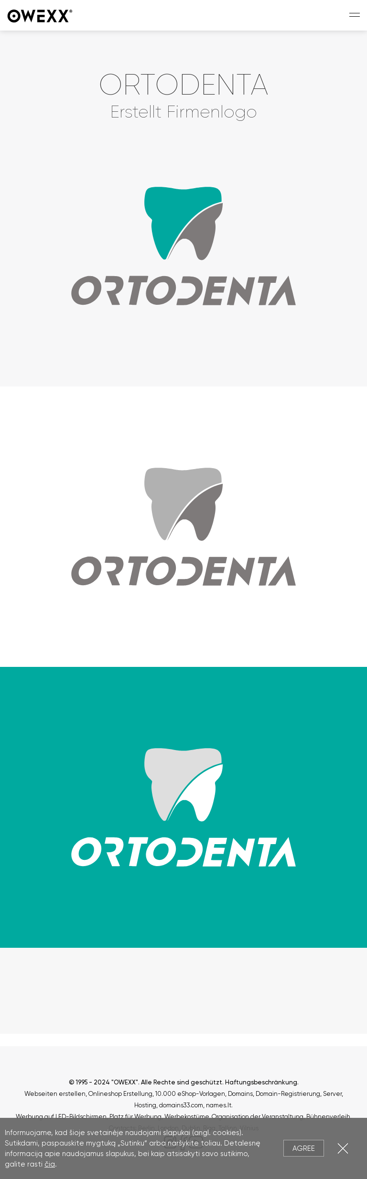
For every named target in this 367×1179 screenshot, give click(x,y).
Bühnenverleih (328, 1116)
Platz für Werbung (135, 1116)
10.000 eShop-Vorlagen (190, 1093)
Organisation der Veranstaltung (257, 1116)
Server (332, 1093)
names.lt (218, 1105)
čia (49, 1164)
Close (343, 1148)
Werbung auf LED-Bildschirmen (61, 1116)
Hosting (145, 1105)
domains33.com (181, 1105)
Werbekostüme (186, 1116)
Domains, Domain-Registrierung (274, 1093)
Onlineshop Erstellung (120, 1093)
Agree (303, 1148)
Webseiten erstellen (55, 1093)
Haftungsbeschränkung (261, 1082)
